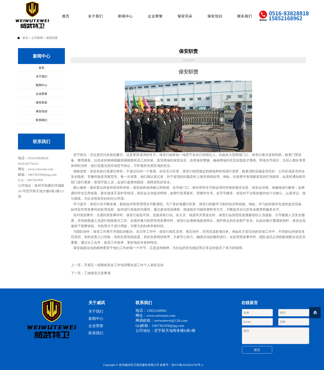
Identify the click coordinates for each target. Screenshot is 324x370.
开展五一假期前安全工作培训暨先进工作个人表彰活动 (123, 265)
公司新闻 (37, 37)
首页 (25, 37)
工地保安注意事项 (97, 273)
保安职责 (52, 37)
